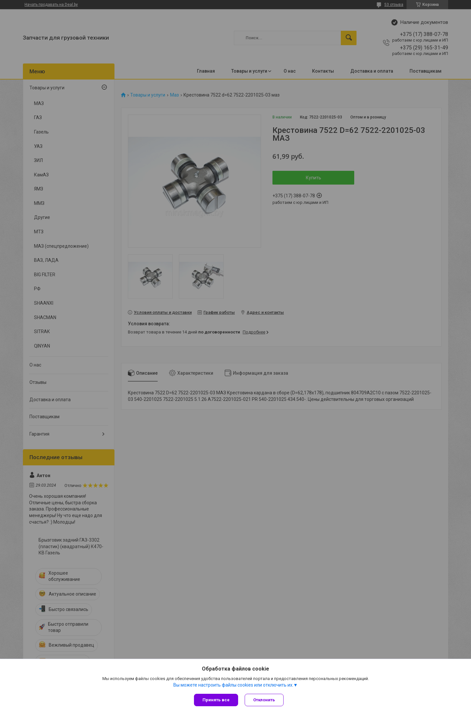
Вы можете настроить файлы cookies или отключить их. (233, 685)
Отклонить (264, 699)
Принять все (216, 699)
